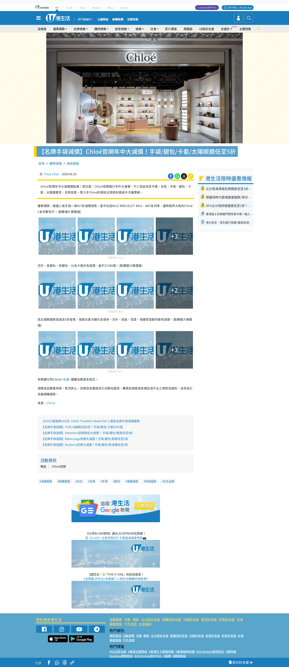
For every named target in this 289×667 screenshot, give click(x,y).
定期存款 (132, 19)
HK (56, 7)
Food (82, 7)
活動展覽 (115, 619)
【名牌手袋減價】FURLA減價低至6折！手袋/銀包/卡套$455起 (82, 427)
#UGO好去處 (117, 651)
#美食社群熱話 (137, 651)
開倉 (136, 619)
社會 (153, 29)
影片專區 (171, 29)
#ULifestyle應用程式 (210, 651)
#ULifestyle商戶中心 (148, 656)
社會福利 (145, 624)
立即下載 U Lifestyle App (239, 7)
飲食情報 (121, 29)
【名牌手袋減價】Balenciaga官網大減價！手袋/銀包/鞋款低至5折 (84, 438)
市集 (127, 619)
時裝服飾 (150, 481)
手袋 (105, 481)
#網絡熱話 (179, 656)
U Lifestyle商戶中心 (207, 7)
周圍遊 (188, 29)
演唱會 (42, 29)
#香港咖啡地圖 (185, 651)
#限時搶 (231, 651)
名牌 (92, 481)
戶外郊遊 (130, 624)
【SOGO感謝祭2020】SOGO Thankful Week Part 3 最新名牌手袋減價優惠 (90, 421)
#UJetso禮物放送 (121, 656)
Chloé (51, 403)
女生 (80, 481)
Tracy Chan (51, 174)
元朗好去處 (191, 619)
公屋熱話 (102, 19)
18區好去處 (206, 29)
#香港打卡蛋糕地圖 (161, 651)
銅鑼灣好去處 (171, 619)
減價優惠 (46, 481)
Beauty (96, 7)
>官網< (66, 379)
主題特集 (245, 29)
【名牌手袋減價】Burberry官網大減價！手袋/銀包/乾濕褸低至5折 (84, 444)
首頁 (41, 163)
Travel (69, 7)
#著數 (167, 656)
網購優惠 (64, 481)
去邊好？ (227, 29)
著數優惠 (132, 481)
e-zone (124, 7)
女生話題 (168, 481)
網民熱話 (115, 635)
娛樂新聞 (117, 19)
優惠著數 (59, 29)
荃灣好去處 (209, 619)
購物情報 (100, 29)
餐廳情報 (115, 624)
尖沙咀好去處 (150, 619)
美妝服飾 (73, 163)
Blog (110, 7)
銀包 (117, 481)
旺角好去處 (227, 619)
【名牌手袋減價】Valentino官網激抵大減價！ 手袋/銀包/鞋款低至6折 (87, 433)
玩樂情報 (80, 29)
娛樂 (139, 29)
